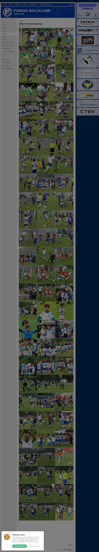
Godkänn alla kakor (19, 546)
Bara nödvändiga (34, 546)
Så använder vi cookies (32, 542)
